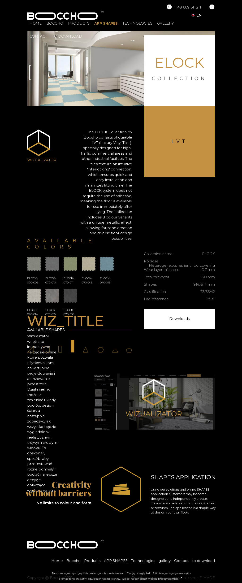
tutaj (175, 578)
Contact (38, 36)
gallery (165, 23)
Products (79, 23)
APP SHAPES (106, 23)
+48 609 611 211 (188, 7)
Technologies (137, 23)
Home (36, 23)
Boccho (54, 23)
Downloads (179, 318)
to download (67, 36)
